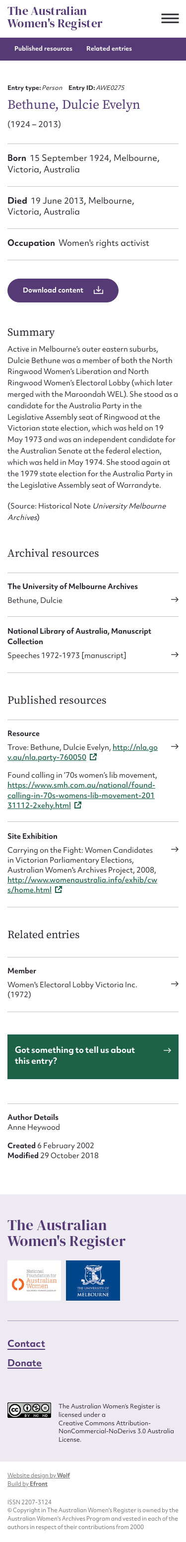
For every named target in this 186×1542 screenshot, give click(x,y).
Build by (27, 1484)
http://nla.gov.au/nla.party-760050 (82, 752)
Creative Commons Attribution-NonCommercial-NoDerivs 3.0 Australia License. (116, 1431)
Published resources (43, 48)
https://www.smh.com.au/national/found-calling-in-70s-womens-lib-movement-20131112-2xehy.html (81, 795)
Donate (24, 1362)
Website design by (38, 1475)
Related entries (109, 48)
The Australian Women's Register (55, 17)
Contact (26, 1343)
